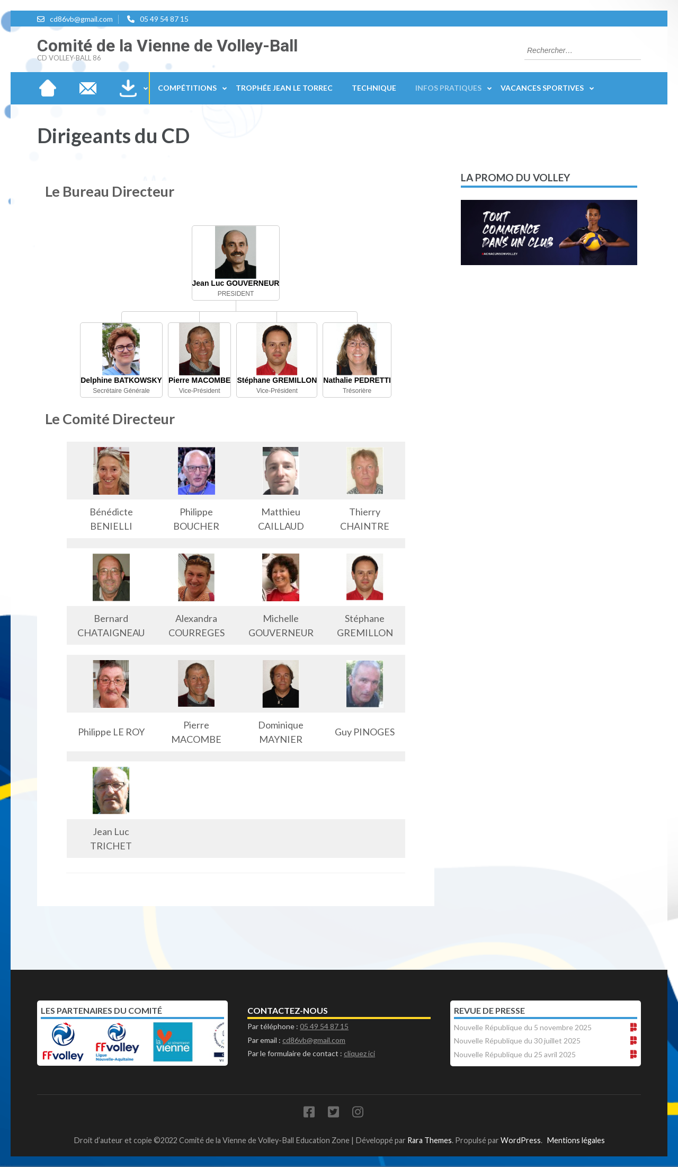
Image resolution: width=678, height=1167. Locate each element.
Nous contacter (88, 88)
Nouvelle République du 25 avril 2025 (515, 1054)
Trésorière (357, 390)
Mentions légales (576, 1140)
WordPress (521, 1140)
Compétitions (187, 87)
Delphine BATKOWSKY (121, 380)
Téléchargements (128, 88)
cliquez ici (359, 1053)
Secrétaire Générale (121, 390)
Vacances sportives (542, 87)
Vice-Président (199, 390)
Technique (374, 87)
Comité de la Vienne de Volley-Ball (167, 46)
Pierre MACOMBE (199, 380)
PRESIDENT (236, 293)
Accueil (47, 88)
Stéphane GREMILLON (277, 380)
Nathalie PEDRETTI (357, 380)
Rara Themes (429, 1140)
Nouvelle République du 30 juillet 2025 (517, 1040)
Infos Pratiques (448, 87)
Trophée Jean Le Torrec (284, 87)
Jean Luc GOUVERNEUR (236, 283)
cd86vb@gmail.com (81, 18)
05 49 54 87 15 (164, 18)
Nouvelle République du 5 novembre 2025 (523, 1027)
